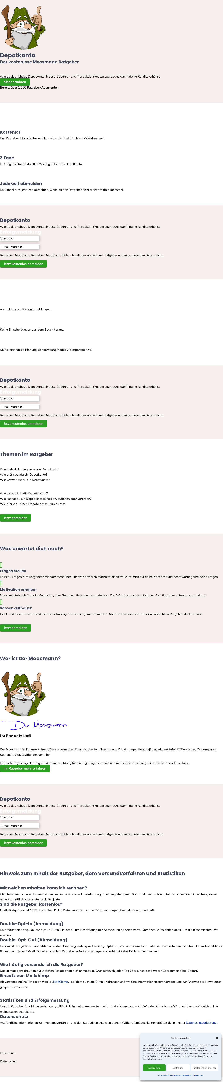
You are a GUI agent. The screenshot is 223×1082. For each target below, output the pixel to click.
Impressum (198, 1075)
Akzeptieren (154, 1067)
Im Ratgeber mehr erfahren (25, 768)
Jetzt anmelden (15, 518)
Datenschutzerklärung (183, 1075)
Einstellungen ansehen (205, 1067)
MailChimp (60, 982)
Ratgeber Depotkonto (15, 255)
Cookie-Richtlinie (165, 1075)
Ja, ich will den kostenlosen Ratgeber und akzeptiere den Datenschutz (114, 255)
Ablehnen (178, 1067)
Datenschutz (8, 1061)
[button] (216, 1038)
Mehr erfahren (15, 82)
